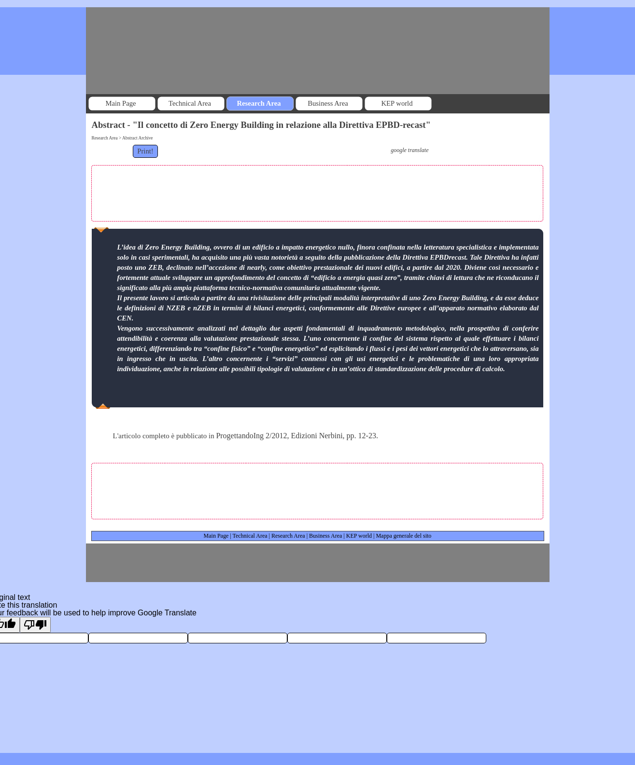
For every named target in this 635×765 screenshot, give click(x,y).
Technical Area (249, 535)
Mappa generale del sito (403, 535)
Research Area (288, 535)
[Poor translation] (35, 625)
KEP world (359, 535)
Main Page (216, 535)
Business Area (325, 535)
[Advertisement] (317, 191)
